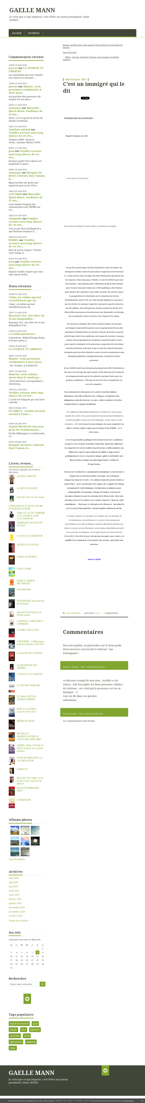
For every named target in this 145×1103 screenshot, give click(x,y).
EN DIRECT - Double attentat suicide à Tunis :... (27, 412)
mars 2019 (14, 894)
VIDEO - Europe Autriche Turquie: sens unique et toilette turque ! (91, 58)
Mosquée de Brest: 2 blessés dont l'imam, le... (27, 176)
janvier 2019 (15, 903)
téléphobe (15, 218)
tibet (23, 1029)
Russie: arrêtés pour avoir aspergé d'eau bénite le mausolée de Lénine (93, 46)
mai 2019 (13, 886)
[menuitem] (17, 32)
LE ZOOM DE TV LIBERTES (26, 69)
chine (13, 1047)
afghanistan (16, 1041)
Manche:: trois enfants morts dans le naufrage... (25, 376)
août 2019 (14, 878)
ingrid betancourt (19, 1023)
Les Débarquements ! (22, 334)
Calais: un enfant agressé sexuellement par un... (25, 299)
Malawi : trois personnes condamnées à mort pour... (25, 89)
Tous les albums (17, 859)
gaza (35, 1023)
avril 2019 (14, 890)
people (13, 1029)
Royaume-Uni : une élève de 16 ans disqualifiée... (26, 317)
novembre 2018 (17, 911)
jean (11, 151)
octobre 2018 (15, 915)
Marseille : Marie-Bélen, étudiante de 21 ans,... (25, 111)
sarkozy (30, 1041)
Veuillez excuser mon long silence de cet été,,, (26, 134)
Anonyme (15, 108)
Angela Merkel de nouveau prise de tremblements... (26, 428)
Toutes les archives (18, 920)
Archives (34, 33)
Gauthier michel (19, 129)
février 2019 (15, 899)
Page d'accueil (69, 52)
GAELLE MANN (32, 10)
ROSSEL (13, 240)
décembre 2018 (17, 907)
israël (27, 1035)
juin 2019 (13, 882)
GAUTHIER (15, 194)
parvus (13, 68)
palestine (35, 1029)
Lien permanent (72, 613)
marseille (15, 1035)
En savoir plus (128, 1101)
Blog (97, 613)
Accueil (16, 33)
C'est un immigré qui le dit (93, 87)
